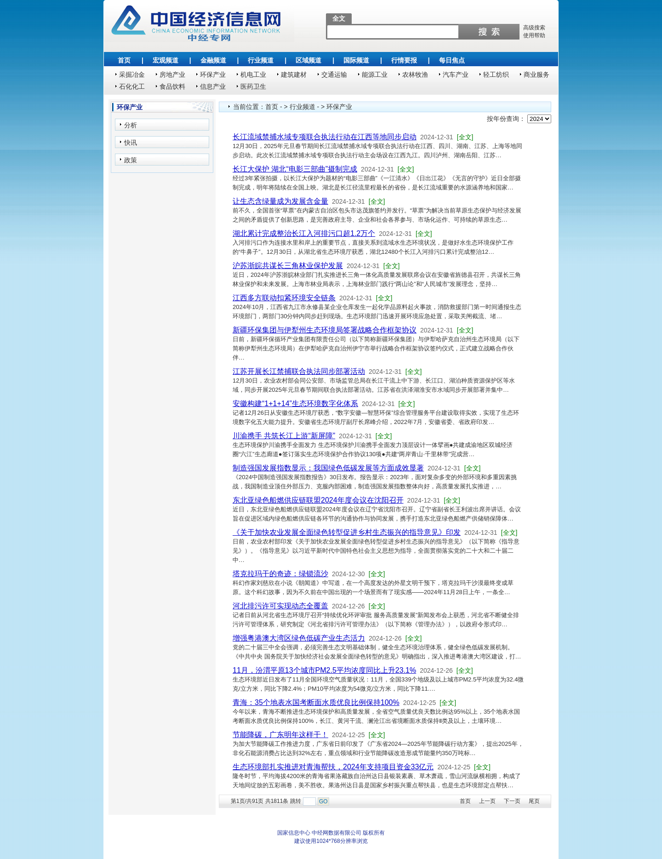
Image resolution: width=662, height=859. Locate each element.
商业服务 (536, 74)
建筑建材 (294, 74)
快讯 (130, 142)
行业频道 (261, 60)
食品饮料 (172, 86)
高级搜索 (534, 27)
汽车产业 (455, 74)
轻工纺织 (496, 74)
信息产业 (213, 86)
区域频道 (308, 60)
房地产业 (172, 74)
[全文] (465, 137)
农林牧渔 (415, 74)
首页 (124, 60)
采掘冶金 (132, 74)
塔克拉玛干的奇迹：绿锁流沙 (280, 574)
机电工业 (253, 74)
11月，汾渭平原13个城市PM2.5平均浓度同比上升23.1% (324, 670)
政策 (130, 160)
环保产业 (213, 74)
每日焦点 (452, 60)
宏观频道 (165, 60)
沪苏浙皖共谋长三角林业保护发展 (288, 265)
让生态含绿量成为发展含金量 (280, 201)
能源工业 (375, 74)
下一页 (512, 801)
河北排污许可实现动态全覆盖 (280, 606)
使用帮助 (534, 35)
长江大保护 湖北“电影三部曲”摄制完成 (295, 169)
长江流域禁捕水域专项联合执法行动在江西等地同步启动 (325, 137)
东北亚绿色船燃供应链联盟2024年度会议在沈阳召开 (318, 500)
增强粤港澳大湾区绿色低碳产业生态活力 (299, 638)
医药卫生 (253, 86)
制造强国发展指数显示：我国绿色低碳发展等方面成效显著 (328, 468)
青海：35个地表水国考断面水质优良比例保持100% (316, 702)
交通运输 (334, 74)
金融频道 (213, 60)
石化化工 (132, 86)
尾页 (534, 801)
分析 (130, 125)
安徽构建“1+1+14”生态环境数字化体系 (295, 403)
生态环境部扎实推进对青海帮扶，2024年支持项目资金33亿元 (333, 767)
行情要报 (404, 60)
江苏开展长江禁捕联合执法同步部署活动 (299, 371)
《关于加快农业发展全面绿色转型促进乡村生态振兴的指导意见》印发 (347, 532)
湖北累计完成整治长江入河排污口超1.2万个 (304, 233)
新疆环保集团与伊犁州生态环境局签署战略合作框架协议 (325, 330)
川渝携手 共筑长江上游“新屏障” (284, 436)
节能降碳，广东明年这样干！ (280, 735)
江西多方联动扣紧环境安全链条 (284, 298)
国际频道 (356, 60)
